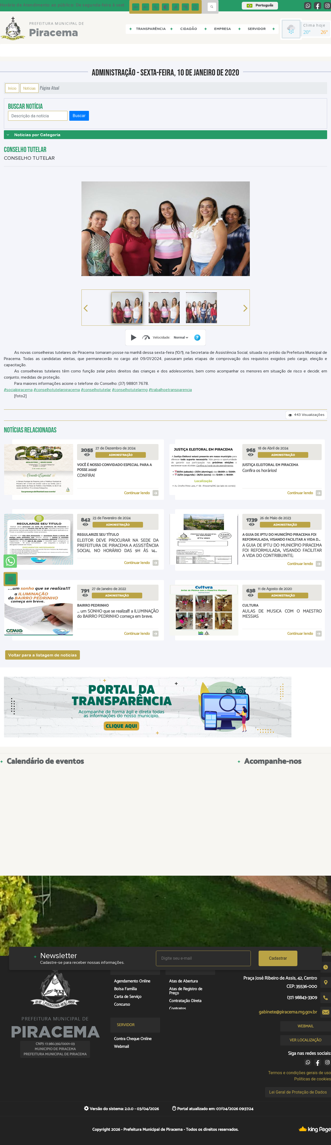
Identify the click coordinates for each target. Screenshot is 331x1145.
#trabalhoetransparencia (170, 390)
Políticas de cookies (312, 1079)
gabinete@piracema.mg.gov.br (288, 1012)
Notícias (29, 88)
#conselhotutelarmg (130, 390)
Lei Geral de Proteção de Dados (298, 1092)
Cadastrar (278, 958)
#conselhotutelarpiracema (57, 390)
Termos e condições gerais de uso (299, 1072)
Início (12, 88)
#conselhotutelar (96, 390)
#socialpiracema (18, 390)
